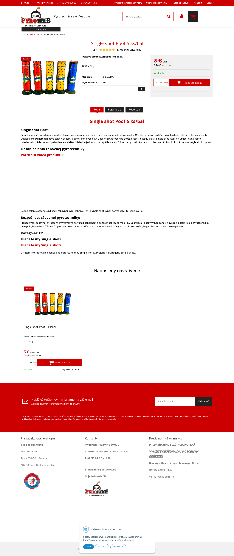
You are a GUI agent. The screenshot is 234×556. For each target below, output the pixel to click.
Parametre (114, 109)
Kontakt (198, 3)
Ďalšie (210, 3)
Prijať (88, 546)
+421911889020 (68, 3)
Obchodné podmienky (156, 3)
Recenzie (134, 109)
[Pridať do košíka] (189, 82)
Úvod (26, 3)
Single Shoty (128, 252)
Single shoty (28, 135)
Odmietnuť (118, 546)
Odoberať (203, 401)
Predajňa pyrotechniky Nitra (128, 3)
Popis (97, 109)
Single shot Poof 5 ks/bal (40, 327)
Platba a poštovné (181, 3)
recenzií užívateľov (129, 49)
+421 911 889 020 (108, 444)
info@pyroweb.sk (45, 3)
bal (161, 83)
